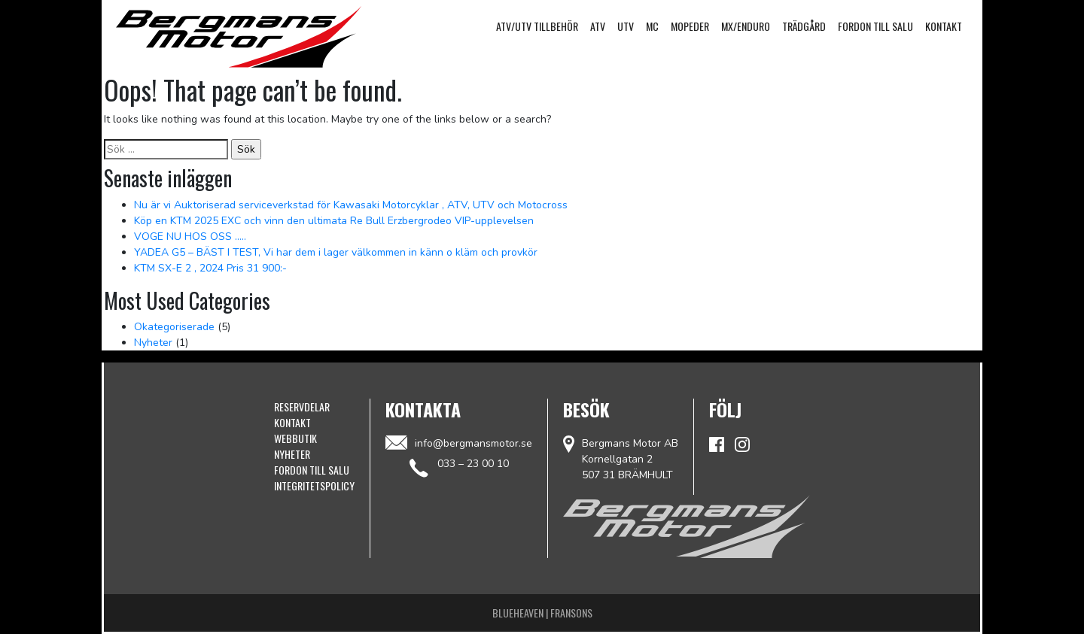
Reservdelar (302, 406)
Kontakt (943, 26)
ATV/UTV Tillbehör (537, 26)
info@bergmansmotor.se (458, 442)
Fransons (571, 612)
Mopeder (690, 26)
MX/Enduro (745, 26)
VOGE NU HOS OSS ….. (190, 236)
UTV (625, 26)
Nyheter (153, 342)
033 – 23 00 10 (473, 464)
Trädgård (804, 26)
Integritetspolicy (314, 485)
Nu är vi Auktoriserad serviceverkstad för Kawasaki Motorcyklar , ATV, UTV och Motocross (351, 205)
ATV (597, 26)
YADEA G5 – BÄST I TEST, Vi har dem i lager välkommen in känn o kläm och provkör (335, 252)
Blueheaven (518, 612)
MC (652, 26)
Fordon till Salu (875, 26)
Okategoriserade (174, 327)
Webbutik (295, 438)
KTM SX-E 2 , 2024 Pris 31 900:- (210, 268)
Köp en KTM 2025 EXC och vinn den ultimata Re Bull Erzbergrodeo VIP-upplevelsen (334, 221)
